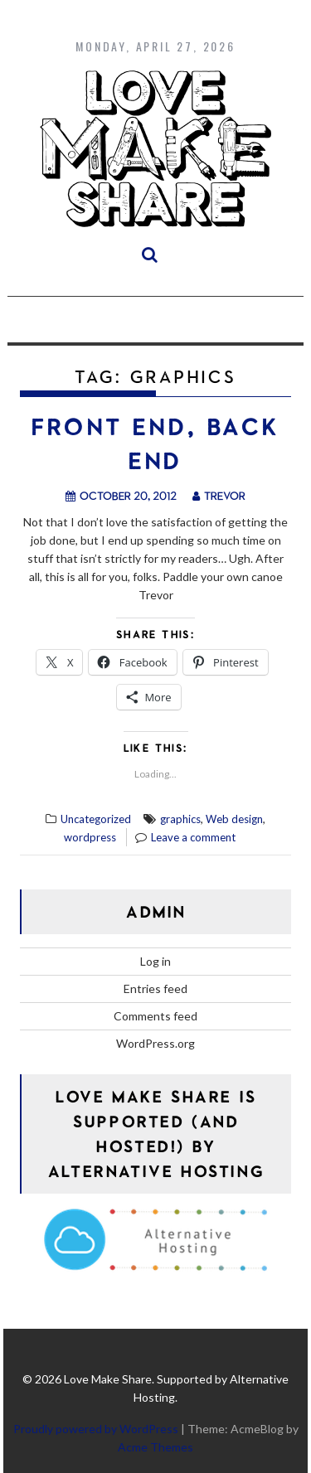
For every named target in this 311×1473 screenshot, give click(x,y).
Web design (234, 819)
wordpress (90, 837)
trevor (218, 495)
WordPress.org (155, 1043)
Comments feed (155, 1016)
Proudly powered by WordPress (95, 1429)
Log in (155, 961)
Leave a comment (193, 837)
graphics (180, 819)
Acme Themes (155, 1447)
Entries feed (155, 988)
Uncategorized (96, 819)
